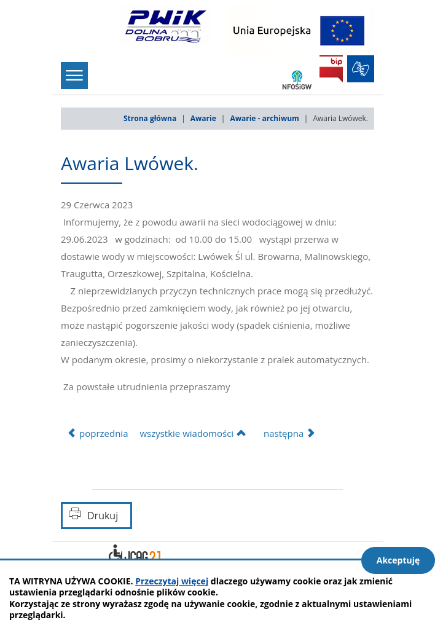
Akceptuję (398, 560)
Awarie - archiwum (264, 118)
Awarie (203, 118)
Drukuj (102, 515)
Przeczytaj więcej (171, 581)
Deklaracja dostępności (134, 555)
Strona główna (149, 118)
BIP (331, 68)
